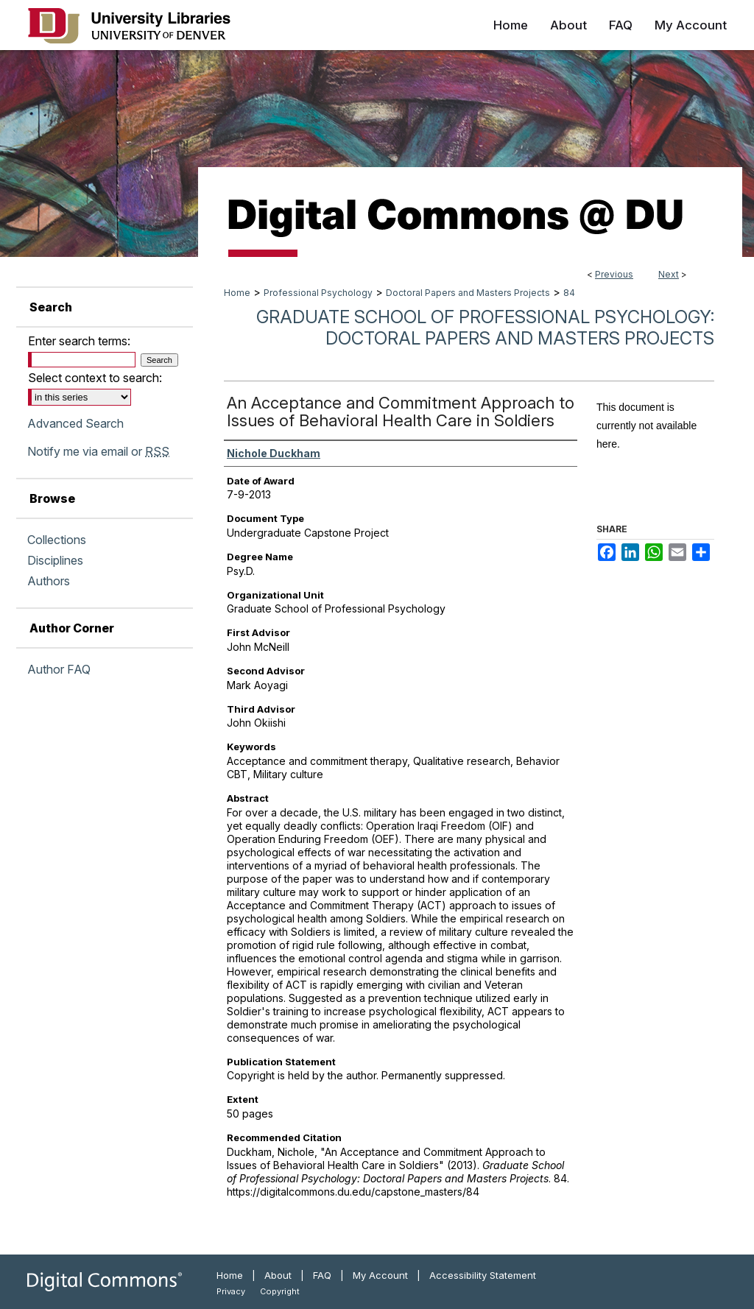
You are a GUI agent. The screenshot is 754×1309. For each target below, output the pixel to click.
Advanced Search (75, 423)
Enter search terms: (79, 341)
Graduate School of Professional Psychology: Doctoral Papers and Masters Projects (485, 327)
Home (237, 292)
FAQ (322, 1275)
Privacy (230, 1291)
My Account (380, 1275)
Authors (48, 581)
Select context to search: (95, 377)
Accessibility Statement (482, 1275)
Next (668, 274)
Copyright (280, 1291)
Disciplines (55, 560)
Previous (614, 274)
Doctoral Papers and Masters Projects (468, 292)
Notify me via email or (98, 451)
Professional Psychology (318, 292)
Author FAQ (59, 669)
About (278, 1275)
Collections (56, 539)
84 (569, 292)
